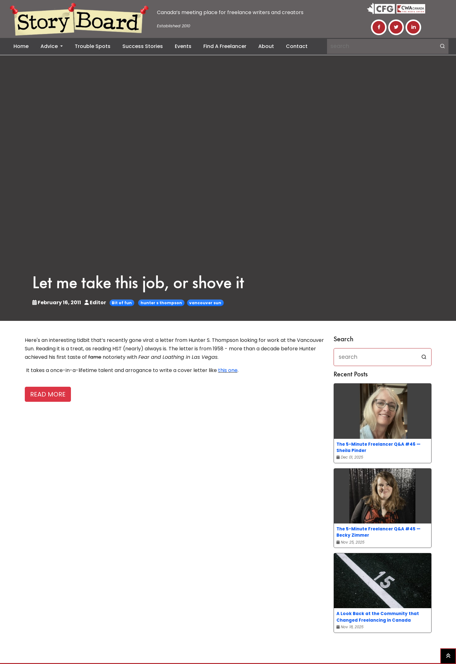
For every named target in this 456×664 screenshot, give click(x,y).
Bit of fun (122, 302)
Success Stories (142, 46)
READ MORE (48, 394)
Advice (49, 46)
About (266, 46)
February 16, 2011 (57, 302)
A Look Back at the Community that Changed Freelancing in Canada (377, 617)
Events (183, 46)
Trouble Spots (92, 46)
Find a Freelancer (224, 46)
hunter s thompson (161, 302)
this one (228, 370)
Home (21, 46)
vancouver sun (205, 302)
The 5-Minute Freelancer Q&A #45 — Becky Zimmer (378, 532)
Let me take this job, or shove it (138, 284)
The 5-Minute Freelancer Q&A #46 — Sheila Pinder (378, 447)
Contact (297, 46)
